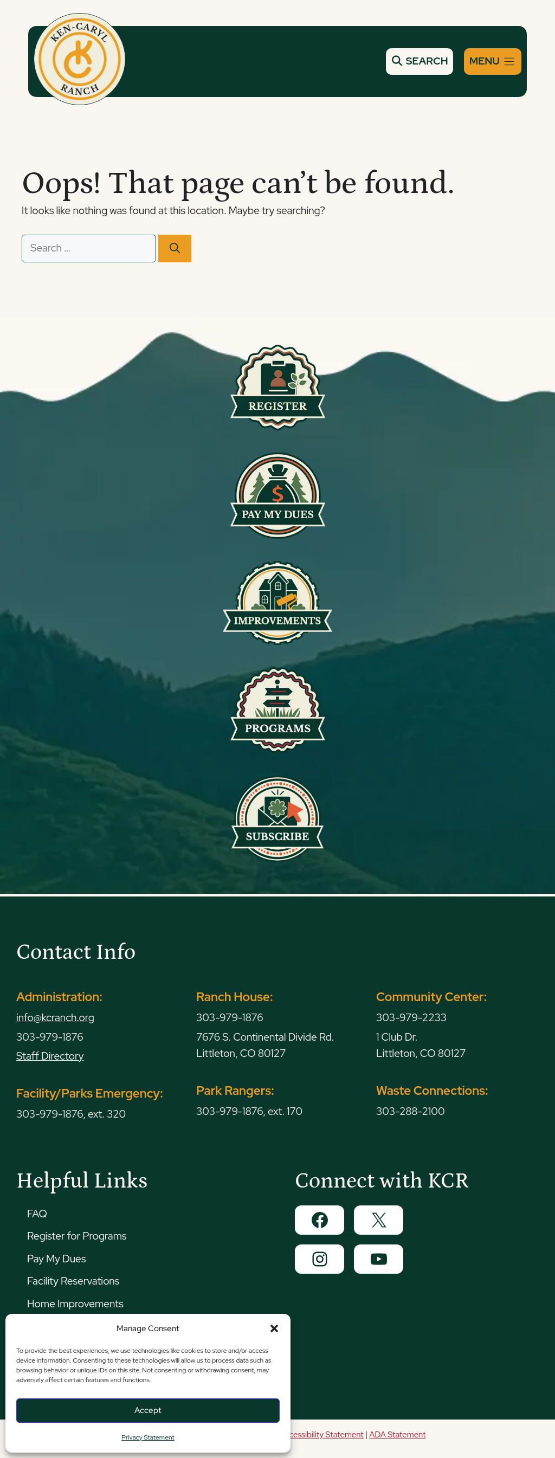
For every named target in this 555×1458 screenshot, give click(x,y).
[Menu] (492, 61)
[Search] (174, 248)
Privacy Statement (147, 1437)
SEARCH (419, 61)
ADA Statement (397, 1434)
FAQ (37, 1214)
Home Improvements (75, 1304)
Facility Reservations (73, 1281)
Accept (148, 1410)
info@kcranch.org (55, 1017)
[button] (274, 1328)
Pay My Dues (56, 1259)
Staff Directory (50, 1056)
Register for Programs (76, 1236)
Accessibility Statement (321, 1434)
